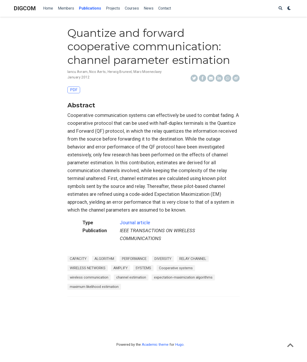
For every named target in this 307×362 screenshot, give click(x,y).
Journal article (135, 222)
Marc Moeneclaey (147, 72)
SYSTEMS (143, 268)
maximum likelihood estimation (94, 287)
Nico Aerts (97, 72)
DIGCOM (25, 8)
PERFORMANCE (134, 259)
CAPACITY (78, 259)
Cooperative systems (176, 268)
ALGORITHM (104, 259)
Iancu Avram (77, 72)
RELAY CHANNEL (192, 259)
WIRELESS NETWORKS (87, 268)
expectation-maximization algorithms (183, 277)
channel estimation (131, 277)
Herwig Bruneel (120, 72)
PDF (73, 90)
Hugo (179, 344)
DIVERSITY (162, 259)
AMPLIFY (120, 268)
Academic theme (155, 344)
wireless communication (89, 277)
